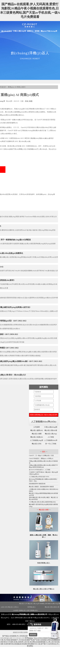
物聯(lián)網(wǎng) (52, 603)
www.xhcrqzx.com (6, 638)
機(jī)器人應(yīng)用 (33, 603)
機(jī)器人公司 (23, 603)
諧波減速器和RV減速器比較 (37, 483)
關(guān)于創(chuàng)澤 (49, 31)
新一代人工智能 (50, 444)
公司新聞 (36, 427)
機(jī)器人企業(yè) (13, 607)
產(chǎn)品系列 (6, 31)
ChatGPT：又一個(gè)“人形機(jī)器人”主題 (41, 455)
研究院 (37, 31)
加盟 (30, 101)
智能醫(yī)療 (43, 603)
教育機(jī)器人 (32, 607)
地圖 (45, 610)
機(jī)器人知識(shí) (36, 437)
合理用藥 (41, 610)
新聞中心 (30, 31)
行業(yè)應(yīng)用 (19, 31)
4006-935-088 (16, 624)
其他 (26, 101)
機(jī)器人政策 (23, 607)
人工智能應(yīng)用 (36, 440)
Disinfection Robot (14, 603)
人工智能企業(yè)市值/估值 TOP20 (39, 476)
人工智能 (51, 437)
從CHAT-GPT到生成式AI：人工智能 (39, 469)
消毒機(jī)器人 (34, 610)
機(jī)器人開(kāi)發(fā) (51, 607)
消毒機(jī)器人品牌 (23, 610)
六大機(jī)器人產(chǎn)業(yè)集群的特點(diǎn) (42, 502)
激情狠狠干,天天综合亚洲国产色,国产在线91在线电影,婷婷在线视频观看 (35, 640)
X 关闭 (30, 638)
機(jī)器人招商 (4, 603)
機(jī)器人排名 (36, 444)
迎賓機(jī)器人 (40, 607)
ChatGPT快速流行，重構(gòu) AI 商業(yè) (41, 458)
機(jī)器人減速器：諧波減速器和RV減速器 (41, 486)
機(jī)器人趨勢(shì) (36, 430)
